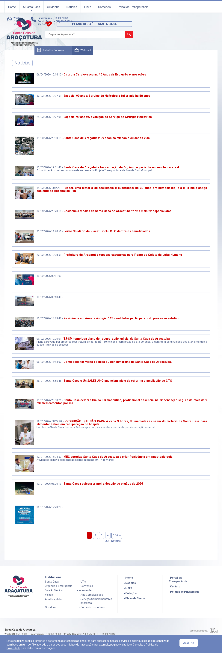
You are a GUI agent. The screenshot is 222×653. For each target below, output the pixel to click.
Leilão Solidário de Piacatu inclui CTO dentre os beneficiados (108, 231)
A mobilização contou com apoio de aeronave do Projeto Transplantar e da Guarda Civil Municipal (94, 170)
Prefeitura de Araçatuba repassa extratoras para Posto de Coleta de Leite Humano (123, 255)
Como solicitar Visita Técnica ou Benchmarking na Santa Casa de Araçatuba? (118, 362)
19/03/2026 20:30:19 (49, 138)
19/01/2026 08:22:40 (49, 421)
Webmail (85, 50)
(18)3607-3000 (19, 634)
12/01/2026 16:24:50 (49, 456)
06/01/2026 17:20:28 (49, 507)
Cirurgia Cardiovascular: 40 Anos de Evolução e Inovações (105, 74)
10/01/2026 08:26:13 (49, 483)
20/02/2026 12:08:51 (49, 254)
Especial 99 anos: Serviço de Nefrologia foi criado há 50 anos (107, 96)
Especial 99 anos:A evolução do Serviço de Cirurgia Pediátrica (108, 117)
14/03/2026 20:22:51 (49, 187)
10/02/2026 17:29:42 (49, 318)
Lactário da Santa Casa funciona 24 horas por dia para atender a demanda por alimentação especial (96, 427)
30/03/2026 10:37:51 (49, 95)
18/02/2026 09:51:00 (49, 275)
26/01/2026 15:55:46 (49, 380)
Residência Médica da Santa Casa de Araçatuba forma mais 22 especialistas (117, 211)
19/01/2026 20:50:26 (49, 400)
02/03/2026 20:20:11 (49, 211)
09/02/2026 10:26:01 (49, 338)
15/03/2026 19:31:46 (49, 167)
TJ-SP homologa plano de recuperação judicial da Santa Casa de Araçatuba (117, 338)
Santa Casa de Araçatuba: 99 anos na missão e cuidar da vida (107, 138)
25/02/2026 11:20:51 (49, 231)
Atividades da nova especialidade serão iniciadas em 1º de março (75, 459)
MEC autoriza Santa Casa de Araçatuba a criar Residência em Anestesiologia (118, 457)
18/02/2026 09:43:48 (49, 297)
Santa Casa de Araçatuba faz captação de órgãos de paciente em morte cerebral (121, 167)
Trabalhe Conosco (53, 50)
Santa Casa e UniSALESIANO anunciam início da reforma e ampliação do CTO (118, 380)
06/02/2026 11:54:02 (49, 361)
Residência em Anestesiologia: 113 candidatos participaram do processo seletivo (121, 318)
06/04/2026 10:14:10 (49, 74)
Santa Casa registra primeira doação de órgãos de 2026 (103, 483)
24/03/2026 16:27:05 (49, 116)
